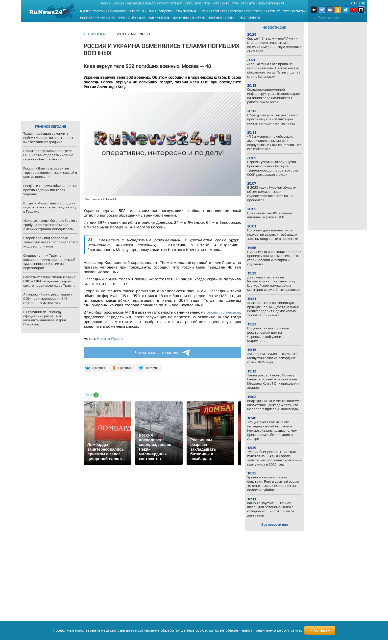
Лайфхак (198, 17)
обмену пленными (223, 312)
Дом (142, 17)
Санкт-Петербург (170, 3)
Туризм (100, 17)
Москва (118, 3)
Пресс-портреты (249, 17)
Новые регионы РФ (271, 3)
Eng (362, 3)
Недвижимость (159, 17)
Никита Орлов (110, 338)
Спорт (215, 11)
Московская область (141, 3)
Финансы (149, 11)
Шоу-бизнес (180, 17)
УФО (235, 3)
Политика (100, 11)
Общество (165, 11)
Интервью (215, 17)
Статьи (230, 17)
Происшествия (185, 11)
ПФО (207, 3)
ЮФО (216, 3)
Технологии (254, 11)
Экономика (118, 11)
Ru (352, 3)
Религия (86, 17)
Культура (298, 11)
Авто (286, 11)
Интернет (273, 11)
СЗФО (188, 3)
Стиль (132, 17)
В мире (85, 11)
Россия (105, 3)
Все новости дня (274, 524)
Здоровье (236, 11)
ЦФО (198, 3)
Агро (111, 17)
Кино (121, 17)
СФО (243, 3)
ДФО (252, 3)
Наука (203, 11)
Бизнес (134, 11)
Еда (224, 11)
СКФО (225, 3)
